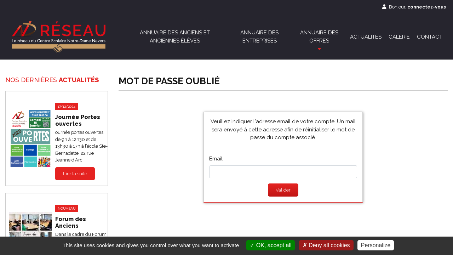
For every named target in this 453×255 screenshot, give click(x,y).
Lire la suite (75, 173)
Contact (429, 37)
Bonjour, (414, 7)
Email (216, 158)
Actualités (366, 37)
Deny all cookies (326, 245)
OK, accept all (270, 245)
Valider (283, 190)
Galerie (399, 37)
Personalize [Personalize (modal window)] (376, 245)
